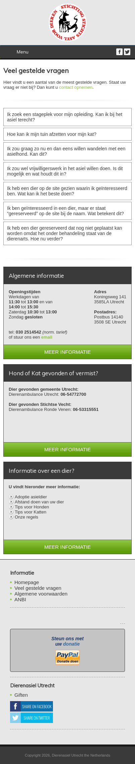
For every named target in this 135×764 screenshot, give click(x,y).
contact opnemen (75, 87)
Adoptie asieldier (31, 496)
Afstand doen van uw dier (39, 501)
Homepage (26, 582)
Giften (21, 695)
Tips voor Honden (32, 506)
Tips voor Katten (30, 511)
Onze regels (26, 517)
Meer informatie (67, 352)
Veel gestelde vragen (37, 588)
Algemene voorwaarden (40, 594)
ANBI (20, 599)
